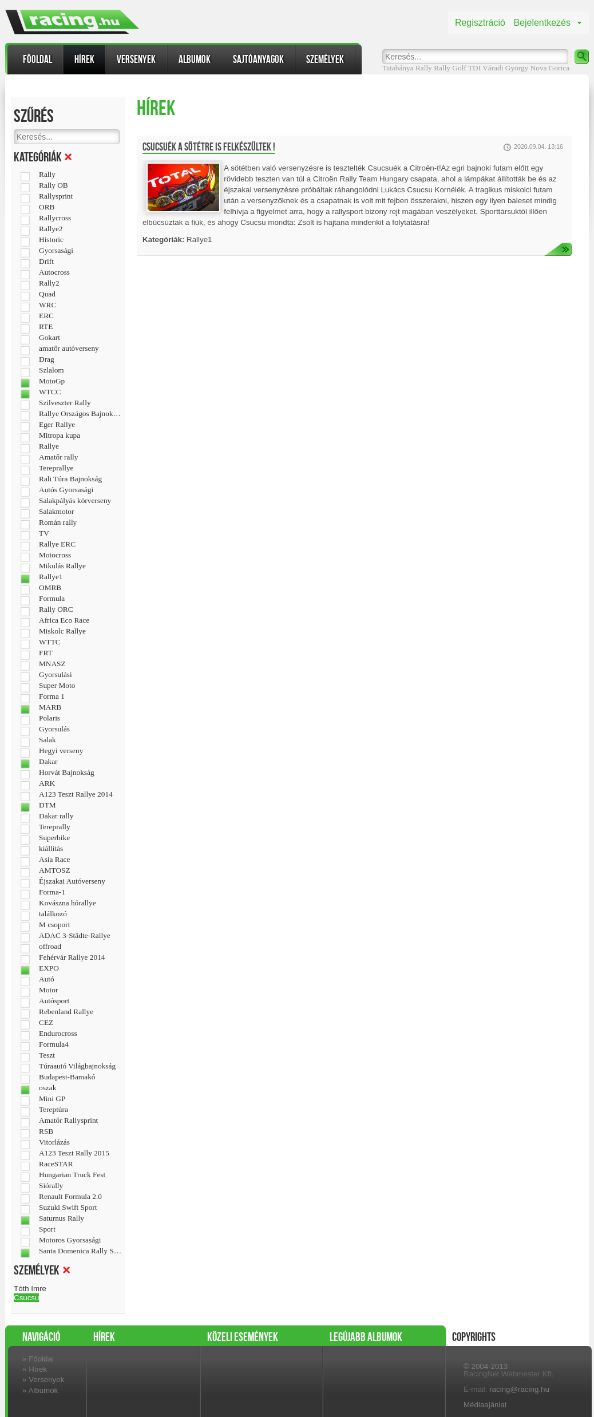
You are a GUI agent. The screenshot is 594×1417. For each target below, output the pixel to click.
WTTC (50, 642)
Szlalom (51, 370)
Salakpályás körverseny (75, 501)
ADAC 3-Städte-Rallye (74, 936)
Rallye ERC (57, 544)
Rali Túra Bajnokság (70, 479)
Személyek (325, 59)
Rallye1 (50, 577)
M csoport (54, 925)
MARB (50, 707)
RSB (46, 1131)
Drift (46, 262)
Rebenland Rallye (66, 1012)
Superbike (54, 838)
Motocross (55, 555)
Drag (46, 359)
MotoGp (52, 381)
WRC (47, 305)
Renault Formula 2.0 (70, 1197)
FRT (46, 653)
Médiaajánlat (485, 1404)
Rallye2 (50, 229)
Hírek (84, 59)
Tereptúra (53, 1110)
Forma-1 (52, 892)
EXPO (49, 968)
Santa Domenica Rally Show (80, 1251)
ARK (47, 783)
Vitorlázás (54, 1142)
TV (44, 533)
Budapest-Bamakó (67, 1077)
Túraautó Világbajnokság (77, 1066)
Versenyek (136, 59)
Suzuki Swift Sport (68, 1208)
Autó (46, 979)
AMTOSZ (54, 870)
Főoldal (37, 59)
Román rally (58, 522)
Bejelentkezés (542, 22)
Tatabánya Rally (407, 68)
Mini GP (52, 1099)
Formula (52, 599)
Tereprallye (56, 468)
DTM (47, 805)
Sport (47, 1229)
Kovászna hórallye (67, 903)
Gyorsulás (54, 729)
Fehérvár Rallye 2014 (72, 957)
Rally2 (49, 283)
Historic (51, 240)
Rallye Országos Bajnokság (80, 414)
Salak (47, 740)
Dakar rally (56, 816)
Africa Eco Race (64, 620)
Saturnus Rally (61, 1218)
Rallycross (55, 218)
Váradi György (505, 68)
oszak (47, 1088)
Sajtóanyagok (258, 59)
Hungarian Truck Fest (72, 1175)
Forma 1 (52, 696)
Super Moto (57, 686)
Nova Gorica (549, 68)
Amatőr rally (58, 457)
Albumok (195, 59)
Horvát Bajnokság (66, 773)
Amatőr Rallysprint (68, 1121)
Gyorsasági (56, 251)
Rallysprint (56, 196)
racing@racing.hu (519, 1389)
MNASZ (52, 664)
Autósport (54, 1001)
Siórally (51, 1186)
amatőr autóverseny (69, 349)
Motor (48, 990)
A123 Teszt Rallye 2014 (76, 794)
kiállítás (51, 849)
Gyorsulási (55, 675)
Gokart (49, 338)
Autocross (54, 272)
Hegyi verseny (61, 751)
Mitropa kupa (59, 436)
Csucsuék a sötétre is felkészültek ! (208, 147)
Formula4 (54, 1044)
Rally (442, 68)
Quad (47, 294)
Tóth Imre (30, 1288)
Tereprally (54, 827)
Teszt (47, 1055)
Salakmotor (56, 512)
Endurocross (58, 1034)
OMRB (50, 588)
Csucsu (26, 1297)
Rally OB (53, 185)
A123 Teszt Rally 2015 (74, 1153)
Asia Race (54, 860)
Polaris (49, 718)
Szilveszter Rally (65, 403)
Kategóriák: (163, 239)
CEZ (46, 1023)
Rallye (49, 446)
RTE (46, 327)
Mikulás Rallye (62, 566)
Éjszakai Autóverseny (72, 881)
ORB (46, 207)
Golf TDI (466, 68)
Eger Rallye (57, 425)
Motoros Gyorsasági (70, 1240)
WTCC (50, 392)
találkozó (53, 914)
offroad (50, 947)
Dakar (48, 762)
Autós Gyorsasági (66, 490)
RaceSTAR (56, 1164)
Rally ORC (56, 609)
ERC (46, 316)
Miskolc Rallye (62, 631)
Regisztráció (480, 22)
